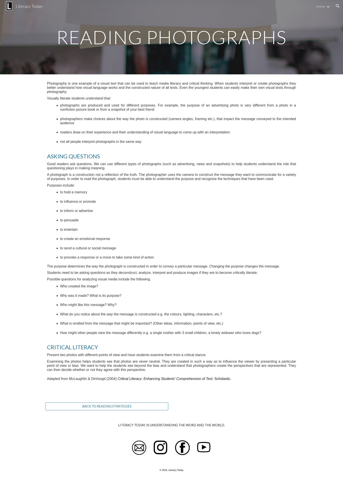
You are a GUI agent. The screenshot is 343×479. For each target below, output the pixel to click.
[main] (171, 37)
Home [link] (320, 6)
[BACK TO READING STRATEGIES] (107, 406)
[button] (337, 6)
